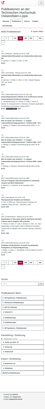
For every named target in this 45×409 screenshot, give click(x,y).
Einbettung (7, 368)
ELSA (3, 63)
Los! (41, 284)
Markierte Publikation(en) (11, 373)
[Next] (3, 42)
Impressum (17, 397)
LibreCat (15, 394)
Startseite (6, 21)
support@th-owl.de (15, 399)
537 (15, 38)
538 (21, 38)
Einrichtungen (7, 26)
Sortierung (7, 347)
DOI (19, 109)
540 (31, 38)
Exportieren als (9, 363)
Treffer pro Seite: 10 (11, 342)
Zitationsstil (8, 352)
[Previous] (3, 38)
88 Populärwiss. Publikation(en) (15, 298)
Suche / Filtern (37, 31)
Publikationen (16, 21)
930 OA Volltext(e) (10, 307)
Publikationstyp (9, 318)
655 (40, 38)
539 (25, 38)
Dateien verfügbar (11, 108)
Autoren (27, 21)
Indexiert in (8, 312)
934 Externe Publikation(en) (13, 302)
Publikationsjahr (9, 322)
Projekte (35, 21)
